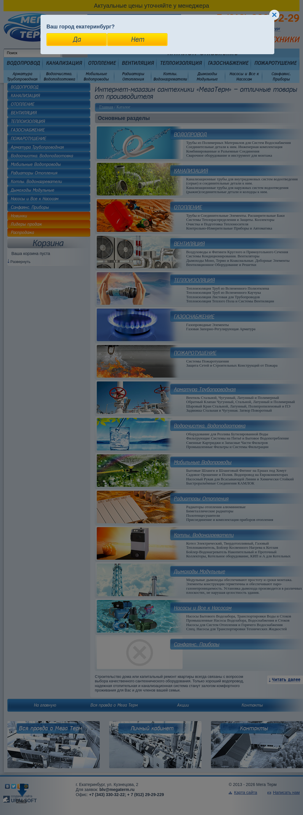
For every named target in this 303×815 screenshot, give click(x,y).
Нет (137, 39)
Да (77, 39)
